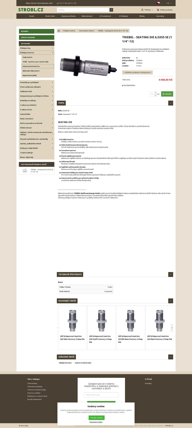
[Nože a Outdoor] (52, 118)
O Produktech (105, 23)
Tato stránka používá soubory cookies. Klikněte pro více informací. (98, 426)
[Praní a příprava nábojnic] (52, 87)
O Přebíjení (123, 23)
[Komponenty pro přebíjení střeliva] (52, 96)
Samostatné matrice (83, 363)
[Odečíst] (155, 95)
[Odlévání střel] (52, 91)
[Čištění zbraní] (52, 127)
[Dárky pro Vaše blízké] (52, 148)
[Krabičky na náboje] (52, 100)
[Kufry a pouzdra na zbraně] (52, 123)
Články (142, 23)
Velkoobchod (86, 23)
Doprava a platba (33, 393)
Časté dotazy (32, 383)
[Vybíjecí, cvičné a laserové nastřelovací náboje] (52, 133)
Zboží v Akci (50, 23)
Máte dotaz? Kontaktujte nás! (39, 3)
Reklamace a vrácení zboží (37, 396)
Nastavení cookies (96, 422)
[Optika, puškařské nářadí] (52, 143)
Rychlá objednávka (34, 399)
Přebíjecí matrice (65, 363)
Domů (31, 23)
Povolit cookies (96, 418)
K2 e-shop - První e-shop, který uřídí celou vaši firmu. (144, 426)
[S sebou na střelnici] (52, 105)
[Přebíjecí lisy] (52, 48)
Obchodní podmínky (34, 386)
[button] (58, 328)
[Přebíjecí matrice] (52, 52)
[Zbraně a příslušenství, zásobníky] (52, 139)
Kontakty (160, 23)
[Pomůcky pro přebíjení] (52, 82)
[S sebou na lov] (52, 109)
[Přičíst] (155, 92)
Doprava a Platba (68, 23)
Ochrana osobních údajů (36, 390)
